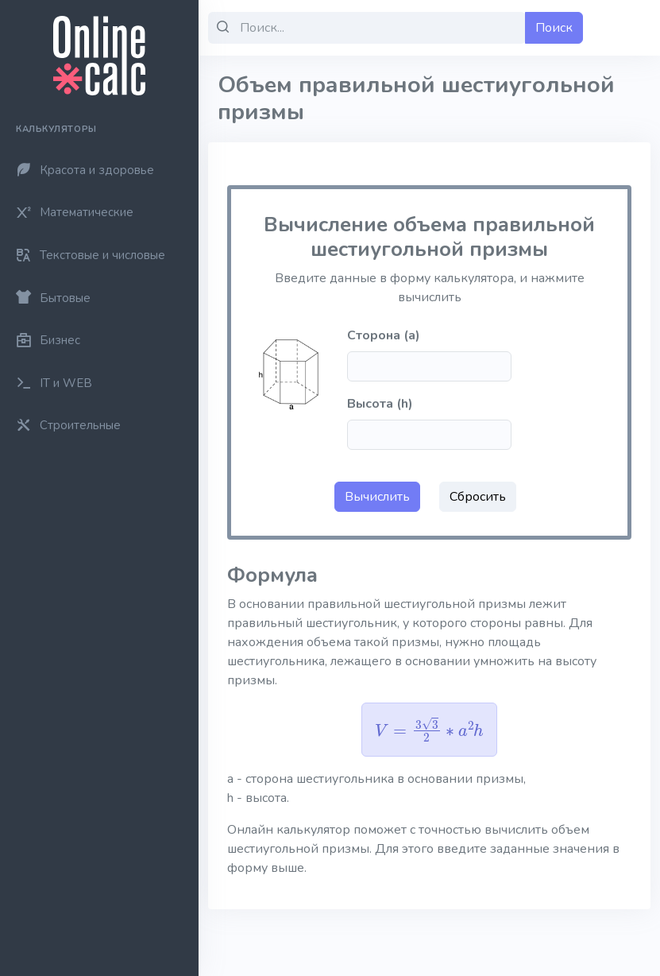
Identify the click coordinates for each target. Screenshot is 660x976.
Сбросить (478, 496)
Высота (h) (380, 403)
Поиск (554, 28)
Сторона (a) (383, 335)
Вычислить (377, 496)
